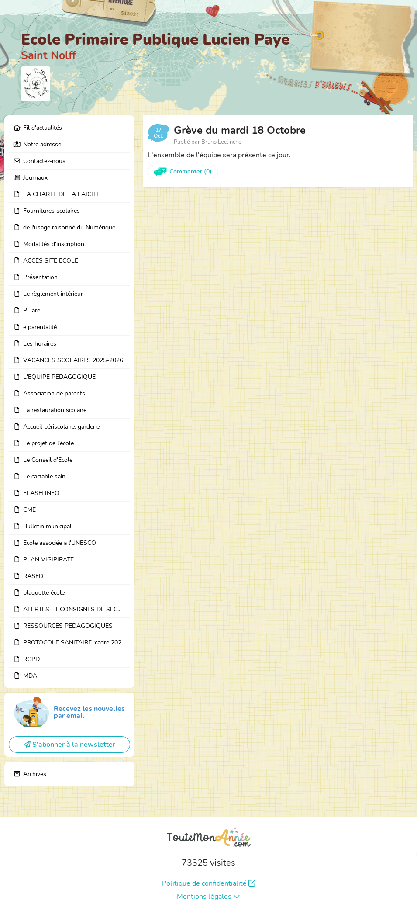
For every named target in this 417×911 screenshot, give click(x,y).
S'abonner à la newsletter (69, 744)
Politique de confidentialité (208, 883)
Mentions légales (208, 896)
